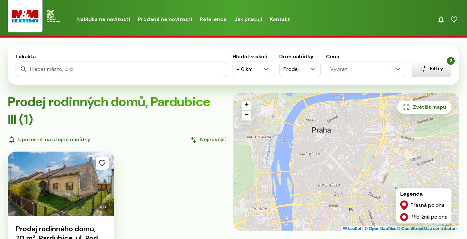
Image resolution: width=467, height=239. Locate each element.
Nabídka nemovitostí (103, 19)
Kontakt (280, 19)
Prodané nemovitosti (165, 19)
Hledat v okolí (250, 56)
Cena (332, 56)
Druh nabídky (296, 56)
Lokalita (26, 56)
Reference (213, 19)
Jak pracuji (248, 19)
